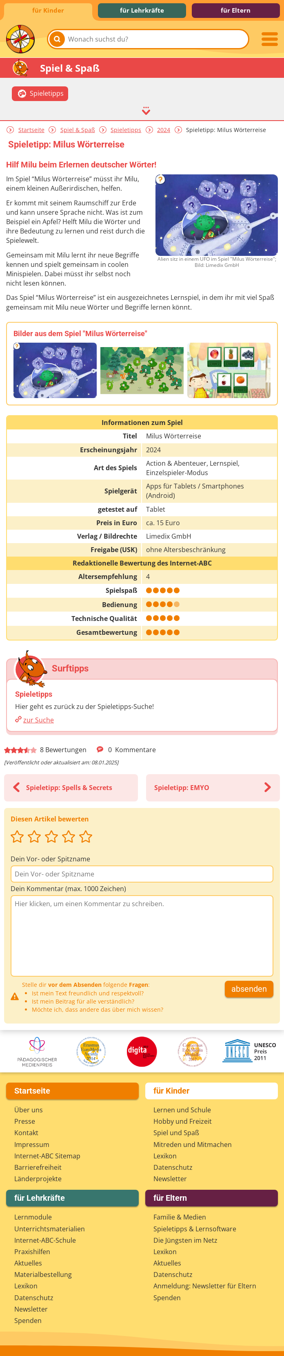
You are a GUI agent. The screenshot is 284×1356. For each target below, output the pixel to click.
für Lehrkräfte (142, 10)
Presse (24, 1121)
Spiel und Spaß (176, 1132)
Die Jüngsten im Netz (185, 1240)
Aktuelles (28, 1263)
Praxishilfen (32, 1251)
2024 (163, 130)
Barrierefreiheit (38, 1167)
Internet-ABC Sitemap (47, 1155)
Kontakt (26, 1132)
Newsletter (170, 1178)
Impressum (31, 1144)
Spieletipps (126, 130)
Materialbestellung (43, 1274)
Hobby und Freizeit (182, 1121)
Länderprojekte (38, 1178)
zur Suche (38, 719)
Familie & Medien (179, 1217)
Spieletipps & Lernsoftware (194, 1228)
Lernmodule (33, 1217)
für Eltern (236, 10)
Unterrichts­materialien (49, 1228)
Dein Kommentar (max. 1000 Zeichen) (68, 888)
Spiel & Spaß (77, 130)
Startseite (31, 130)
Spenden (28, 1320)
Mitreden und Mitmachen (192, 1144)
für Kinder (48, 10)
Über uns (28, 1109)
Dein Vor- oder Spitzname (50, 858)
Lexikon (165, 1155)
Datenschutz (173, 1167)
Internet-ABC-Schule (45, 1240)
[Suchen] (57, 39)
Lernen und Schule (182, 1109)
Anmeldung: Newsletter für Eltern (204, 1285)
